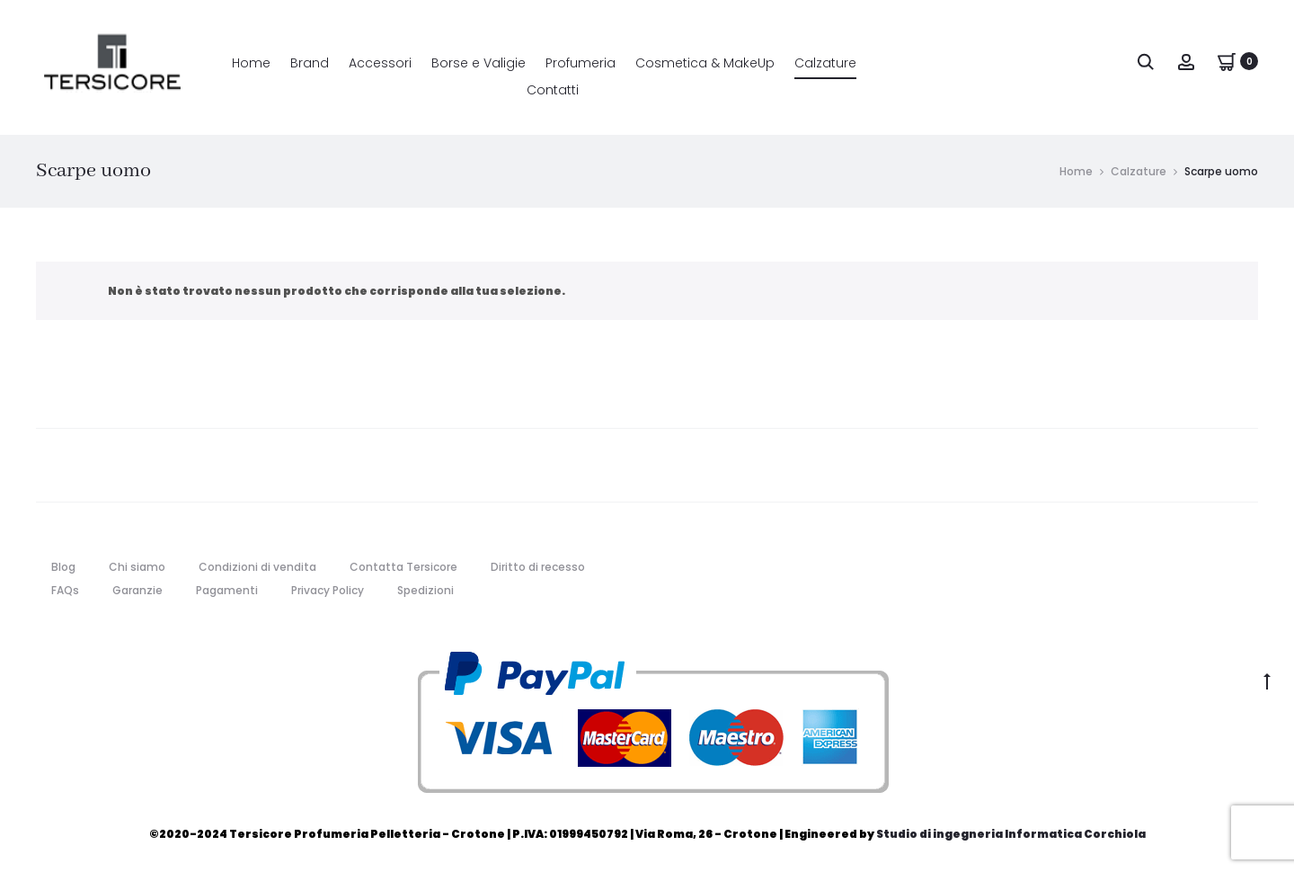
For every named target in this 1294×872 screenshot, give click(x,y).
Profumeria (580, 63)
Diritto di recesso (538, 566)
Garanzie (137, 590)
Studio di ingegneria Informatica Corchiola (1011, 833)
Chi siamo (137, 566)
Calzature (825, 63)
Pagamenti (227, 590)
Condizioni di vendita (257, 566)
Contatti (553, 90)
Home (251, 63)
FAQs (65, 590)
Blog (63, 566)
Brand (309, 63)
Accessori (380, 63)
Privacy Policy (327, 590)
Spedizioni (425, 590)
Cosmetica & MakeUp (705, 63)
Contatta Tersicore (403, 566)
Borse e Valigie (478, 63)
